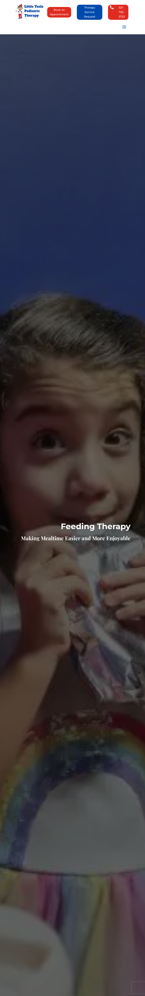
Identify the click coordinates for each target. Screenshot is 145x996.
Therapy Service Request (89, 12)
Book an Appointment (59, 12)
